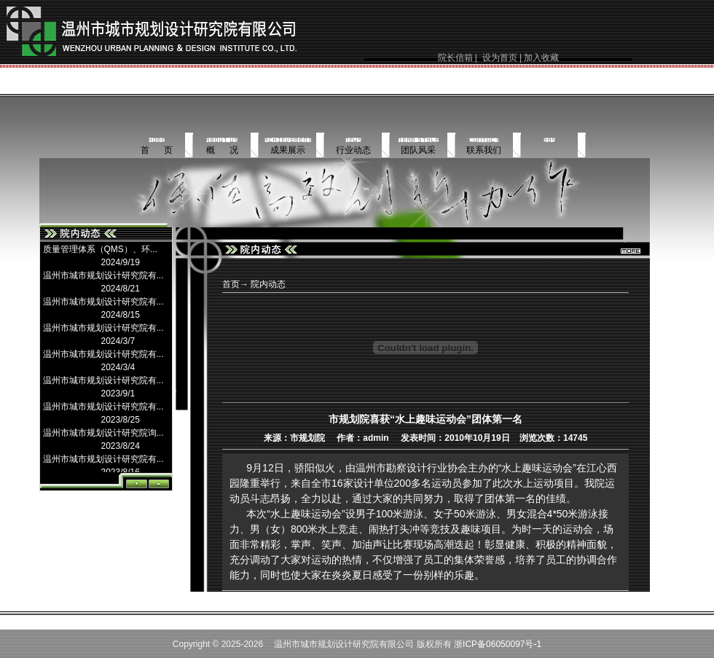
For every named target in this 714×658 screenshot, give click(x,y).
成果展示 (287, 150)
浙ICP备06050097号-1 (497, 644)
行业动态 (353, 150)
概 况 (222, 150)
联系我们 (483, 150)
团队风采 (418, 150)
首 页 (157, 150)
